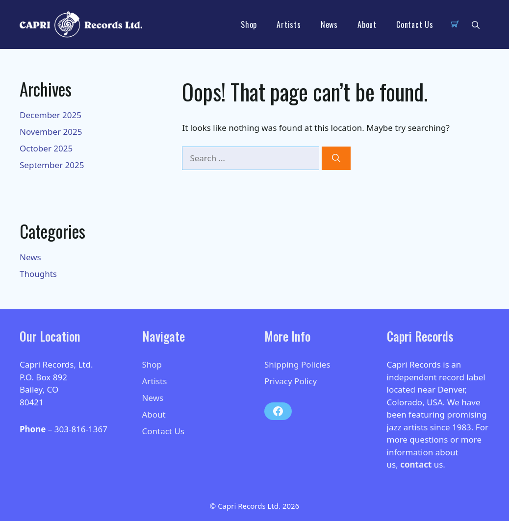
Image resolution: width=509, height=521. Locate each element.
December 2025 (50, 115)
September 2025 (52, 165)
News (329, 24)
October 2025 (46, 148)
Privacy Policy (290, 381)
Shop (249, 24)
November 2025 (51, 131)
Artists (289, 24)
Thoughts (38, 273)
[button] (475, 24)
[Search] (336, 158)
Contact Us (414, 24)
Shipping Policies (297, 364)
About (367, 24)
